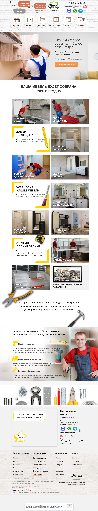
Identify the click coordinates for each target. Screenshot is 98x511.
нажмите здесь (59, 507)
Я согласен (69, 506)
